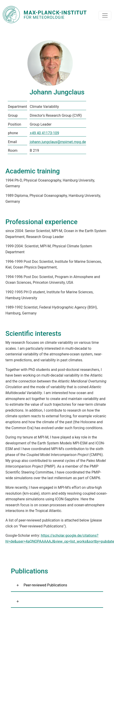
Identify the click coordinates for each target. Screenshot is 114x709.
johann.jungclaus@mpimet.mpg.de (58, 142)
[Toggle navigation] (105, 15)
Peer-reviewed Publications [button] (45, 585)
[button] (57, 601)
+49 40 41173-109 (44, 133)
